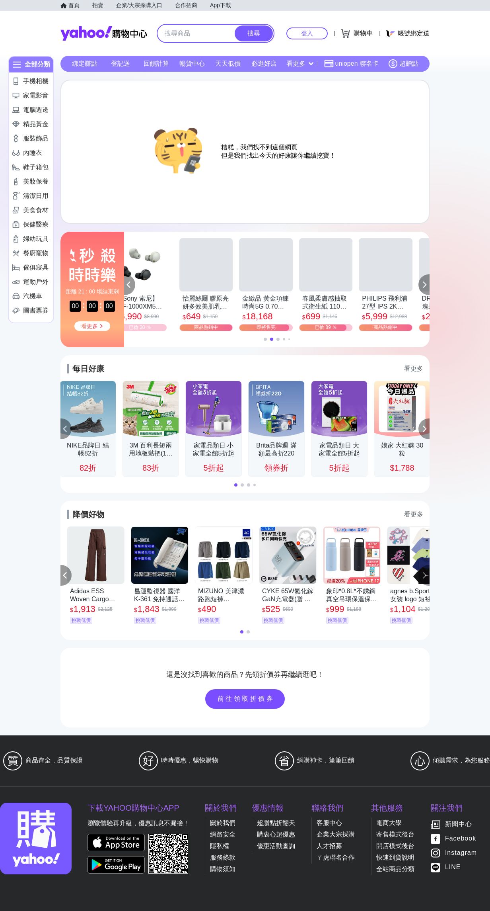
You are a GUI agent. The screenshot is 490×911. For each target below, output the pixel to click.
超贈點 (403, 63)
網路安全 (222, 834)
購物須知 (222, 869)
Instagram (461, 853)
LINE (453, 867)
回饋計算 (156, 63)
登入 (307, 33)
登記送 (120, 63)
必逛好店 (264, 63)
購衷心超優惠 (276, 834)
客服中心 (329, 822)
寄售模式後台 (395, 834)
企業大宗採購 (336, 834)
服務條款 (222, 857)
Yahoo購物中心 (103, 33)
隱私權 (219, 846)
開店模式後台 (395, 846)
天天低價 (228, 63)
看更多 (299, 63)
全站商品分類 (395, 869)
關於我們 (222, 822)
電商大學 (389, 822)
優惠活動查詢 (276, 846)
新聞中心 (458, 824)
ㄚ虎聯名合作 (336, 857)
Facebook (460, 838)
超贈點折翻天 (276, 822)
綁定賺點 (84, 63)
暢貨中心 (192, 63)
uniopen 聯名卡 (351, 63)
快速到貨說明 (395, 857)
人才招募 (329, 846)
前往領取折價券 (246, 698)
